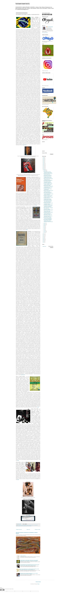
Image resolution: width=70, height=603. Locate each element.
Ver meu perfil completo (45, 32)
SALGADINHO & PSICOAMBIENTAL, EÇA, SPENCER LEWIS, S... (47, 180)
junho (44, 227)
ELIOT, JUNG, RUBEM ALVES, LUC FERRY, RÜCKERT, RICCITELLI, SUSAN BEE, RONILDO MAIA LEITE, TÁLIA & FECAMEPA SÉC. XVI (29, 569)
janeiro (44, 232)
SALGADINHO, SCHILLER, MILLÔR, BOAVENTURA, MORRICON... (47, 206)
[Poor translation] (3, 590)
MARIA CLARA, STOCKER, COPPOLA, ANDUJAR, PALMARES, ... (48, 209)
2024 (43, 159)
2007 (43, 241)
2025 (43, 158)
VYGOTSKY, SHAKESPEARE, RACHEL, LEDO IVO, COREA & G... (48, 194)
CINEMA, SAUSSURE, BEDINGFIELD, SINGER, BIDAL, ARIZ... (48, 179)
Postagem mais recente (19, 529)
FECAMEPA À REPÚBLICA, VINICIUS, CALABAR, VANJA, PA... (48, 197)
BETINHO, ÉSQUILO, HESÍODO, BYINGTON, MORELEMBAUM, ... (47, 218)
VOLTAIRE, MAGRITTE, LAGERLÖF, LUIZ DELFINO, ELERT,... (47, 187)
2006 (43, 242)
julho (44, 226)
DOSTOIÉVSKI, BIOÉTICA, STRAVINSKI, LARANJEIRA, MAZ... (48, 204)
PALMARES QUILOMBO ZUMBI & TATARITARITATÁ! (47, 189)
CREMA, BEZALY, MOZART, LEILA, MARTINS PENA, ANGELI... (47, 214)
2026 (43, 157)
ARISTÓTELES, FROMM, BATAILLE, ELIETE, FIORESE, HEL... (47, 174)
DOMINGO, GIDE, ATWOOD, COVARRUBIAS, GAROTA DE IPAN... (48, 185)
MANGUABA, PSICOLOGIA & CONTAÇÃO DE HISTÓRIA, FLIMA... (48, 202)
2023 (43, 160)
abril (44, 229)
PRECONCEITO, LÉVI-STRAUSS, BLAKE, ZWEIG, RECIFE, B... (47, 175)
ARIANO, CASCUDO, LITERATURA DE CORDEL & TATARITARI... (48, 190)
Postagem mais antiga (37, 529)
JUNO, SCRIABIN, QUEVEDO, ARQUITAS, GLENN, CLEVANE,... (47, 172)
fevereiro (45, 231)
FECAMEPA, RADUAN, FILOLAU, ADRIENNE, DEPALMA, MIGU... (47, 177)
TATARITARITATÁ (22, 4)
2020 (43, 163)
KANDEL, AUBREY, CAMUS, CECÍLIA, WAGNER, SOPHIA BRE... (48, 211)
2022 (43, 161)
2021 (43, 162)
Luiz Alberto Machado (50, 26)
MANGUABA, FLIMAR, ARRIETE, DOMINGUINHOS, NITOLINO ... (47, 199)
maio (44, 228)
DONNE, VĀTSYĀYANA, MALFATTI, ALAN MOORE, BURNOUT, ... (47, 192)
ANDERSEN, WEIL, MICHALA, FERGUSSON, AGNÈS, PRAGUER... (48, 221)
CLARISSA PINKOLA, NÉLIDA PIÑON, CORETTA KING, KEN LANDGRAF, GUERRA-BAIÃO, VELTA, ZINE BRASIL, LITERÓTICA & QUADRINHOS (29, 560)
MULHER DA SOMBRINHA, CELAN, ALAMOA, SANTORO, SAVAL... (47, 184)
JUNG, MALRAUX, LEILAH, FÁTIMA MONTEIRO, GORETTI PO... (47, 216)
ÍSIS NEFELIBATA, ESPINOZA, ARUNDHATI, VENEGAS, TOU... (47, 182)
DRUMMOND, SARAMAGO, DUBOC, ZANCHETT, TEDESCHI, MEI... (47, 196)
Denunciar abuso (38, 581)
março (44, 230)
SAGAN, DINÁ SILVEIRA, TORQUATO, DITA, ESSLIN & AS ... (48, 207)
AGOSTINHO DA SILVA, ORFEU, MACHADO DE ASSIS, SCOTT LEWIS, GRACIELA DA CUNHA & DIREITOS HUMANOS (29, 573)
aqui (29, 515)
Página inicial (28, 529)
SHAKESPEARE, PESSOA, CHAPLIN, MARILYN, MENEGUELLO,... (48, 213)
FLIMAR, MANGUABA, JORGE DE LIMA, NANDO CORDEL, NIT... (47, 201)
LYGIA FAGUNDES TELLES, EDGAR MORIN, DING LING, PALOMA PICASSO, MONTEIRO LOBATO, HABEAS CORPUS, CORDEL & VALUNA (29, 565)
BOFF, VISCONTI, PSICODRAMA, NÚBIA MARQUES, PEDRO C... (47, 219)
